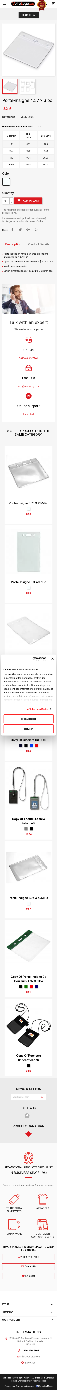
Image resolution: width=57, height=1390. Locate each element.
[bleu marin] (36, 986)
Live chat (28, 1275)
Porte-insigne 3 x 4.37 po (28, 582)
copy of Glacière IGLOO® (28, 740)
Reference (8, 116)
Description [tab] (13, 244)
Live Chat (30, 1362)
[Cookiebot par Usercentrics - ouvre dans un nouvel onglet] (34, 659)
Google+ (28, 230)
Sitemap (21, 1381)
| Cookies (42, 1381)
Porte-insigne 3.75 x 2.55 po (28, 503)
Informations (28, 1332)
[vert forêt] (26, 986)
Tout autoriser (28, 718)
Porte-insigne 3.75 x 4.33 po (28, 898)
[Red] (36, 745)
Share (12, 230)
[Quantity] (6, 200)
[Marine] (20, 745)
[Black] (26, 745)
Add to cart (28, 201)
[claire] (6, 182)
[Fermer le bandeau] (52, 659)
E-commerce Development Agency (19, 1386)
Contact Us (28, 1266)
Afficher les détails (37, 709)
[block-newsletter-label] (24, 1097)
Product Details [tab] (38, 244)
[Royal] (31, 745)
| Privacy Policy (31, 1381)
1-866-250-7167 (28, 1257)
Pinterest (36, 230)
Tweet (20, 230)
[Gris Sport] (26, 828)
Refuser (28, 728)
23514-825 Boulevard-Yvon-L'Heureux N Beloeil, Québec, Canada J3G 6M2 (30, 1341)
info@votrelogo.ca (30, 1356)
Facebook (27, 1115)
